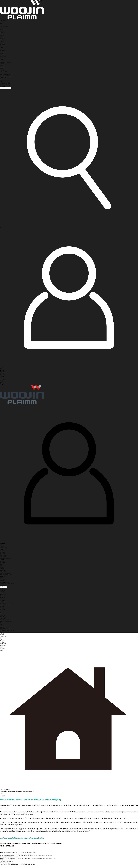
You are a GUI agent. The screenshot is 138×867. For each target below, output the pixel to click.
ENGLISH (2, 371)
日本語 (1, 381)
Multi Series (3, 56)
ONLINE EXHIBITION (5, 83)
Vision (1, 23)
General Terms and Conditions (14, 855)
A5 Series (2, 38)
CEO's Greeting (4, 26)
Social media (3, 86)
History (1, 29)
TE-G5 (1, 49)
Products (3, 37)
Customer (3, 77)
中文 (1, 382)
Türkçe (1, 384)
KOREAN (2, 370)
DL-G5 (1, 46)
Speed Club (3, 35)
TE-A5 (1, 43)
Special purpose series (5, 62)
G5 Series (2, 44)
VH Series (2, 50)
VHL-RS (2, 55)
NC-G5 (2, 58)
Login (1, 588)
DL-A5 (1, 40)
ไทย (1, 377)
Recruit (1, 67)
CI (0, 28)
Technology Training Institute (7, 85)
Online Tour (4, 71)
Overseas (2, 34)
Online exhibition (46, 855)
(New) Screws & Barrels (6, 76)
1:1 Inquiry (2, 80)
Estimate (2, 561)
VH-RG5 (2, 52)
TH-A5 (1, 41)
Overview (2, 22)
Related (3, 82)
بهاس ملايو (2, 379)
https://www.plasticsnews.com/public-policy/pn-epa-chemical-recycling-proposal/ (35, 843)
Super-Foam (3, 61)
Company (3, 20)
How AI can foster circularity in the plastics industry (18, 852)
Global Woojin (3, 31)
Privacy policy (3, 855)
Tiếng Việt (2, 376)
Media (1, 68)
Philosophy (2, 25)
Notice (1, 65)
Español (2, 374)
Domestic (2, 32)
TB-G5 (1, 47)
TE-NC (1, 59)
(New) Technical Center (5, 74)
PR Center (3, 64)
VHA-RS (2, 53)
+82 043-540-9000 (7, 861)
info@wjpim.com (8, 863)
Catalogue (2, 70)
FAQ (1, 79)
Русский (2, 373)
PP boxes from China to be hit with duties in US (15, 854)
